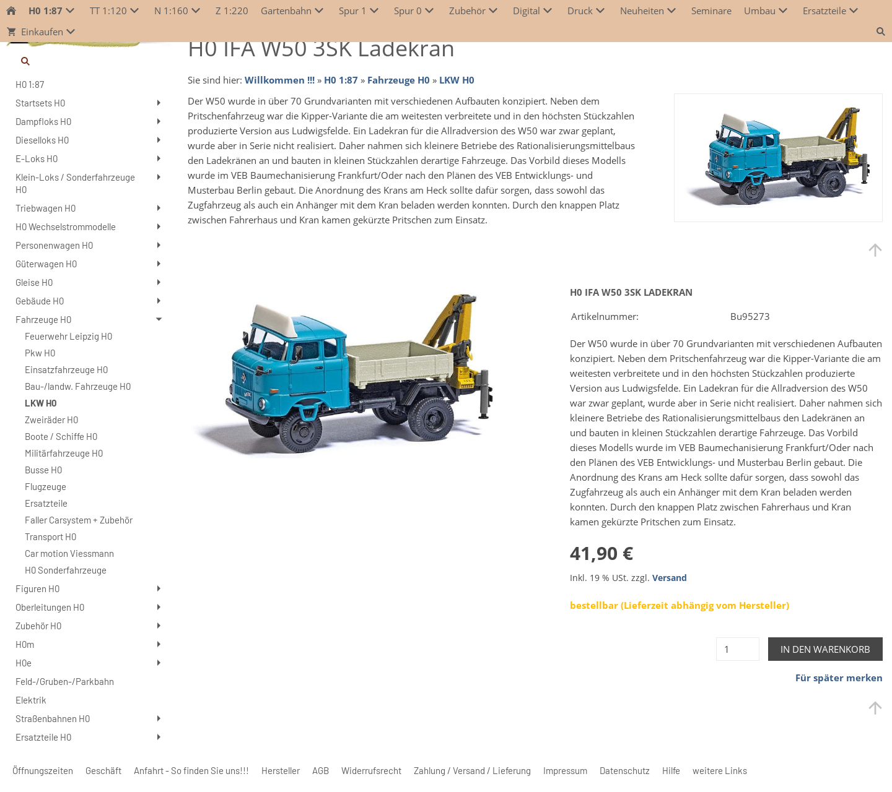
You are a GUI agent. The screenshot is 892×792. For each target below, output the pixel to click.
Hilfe (671, 770)
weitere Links (720, 770)
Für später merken (839, 677)
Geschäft (103, 770)
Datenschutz (625, 770)
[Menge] (737, 649)
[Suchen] (89, 61)
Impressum (565, 770)
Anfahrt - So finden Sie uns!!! (191, 770)
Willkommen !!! (280, 80)
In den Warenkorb (825, 649)
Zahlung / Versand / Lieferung (472, 770)
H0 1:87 (341, 80)
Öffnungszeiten (42, 770)
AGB (320, 770)
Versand (669, 577)
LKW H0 (456, 80)
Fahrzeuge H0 (398, 80)
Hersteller (280, 770)
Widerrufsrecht (371, 770)
